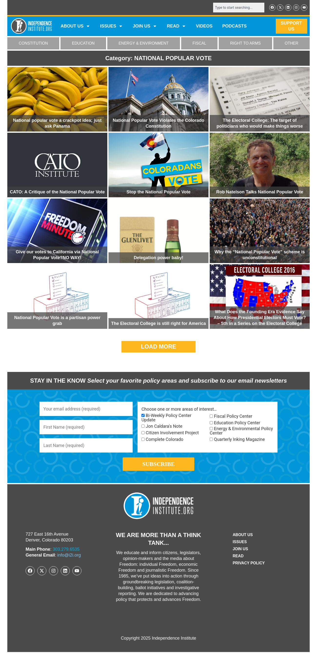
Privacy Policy (248, 564)
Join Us (240, 550)
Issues (111, 26)
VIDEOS (204, 26)
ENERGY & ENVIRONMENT (143, 43)
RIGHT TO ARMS (245, 43)
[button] (158, 346)
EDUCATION (83, 43)
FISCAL (199, 43)
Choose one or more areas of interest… (179, 409)
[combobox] (238, 7)
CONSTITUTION (33, 43)
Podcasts (234, 26)
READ (176, 26)
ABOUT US (75, 26)
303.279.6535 (66, 550)
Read (237, 557)
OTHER (291, 43)
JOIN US (145, 26)
